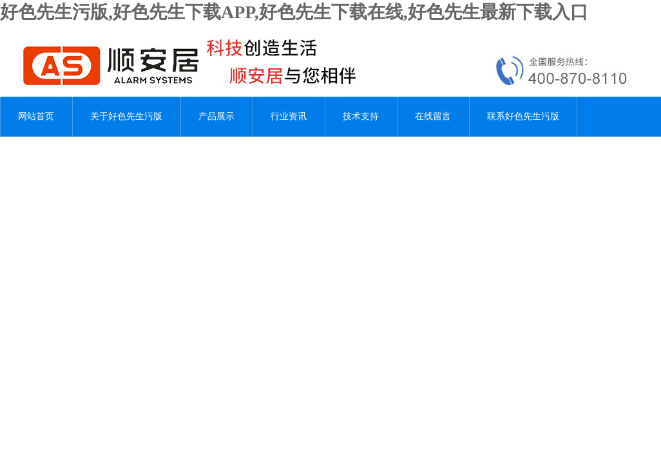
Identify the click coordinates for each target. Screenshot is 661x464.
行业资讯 (289, 116)
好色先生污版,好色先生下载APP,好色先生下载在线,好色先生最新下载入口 (294, 12)
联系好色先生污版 (523, 116)
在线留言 (433, 116)
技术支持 (361, 116)
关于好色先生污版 (126, 116)
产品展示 (216, 116)
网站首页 (36, 116)
